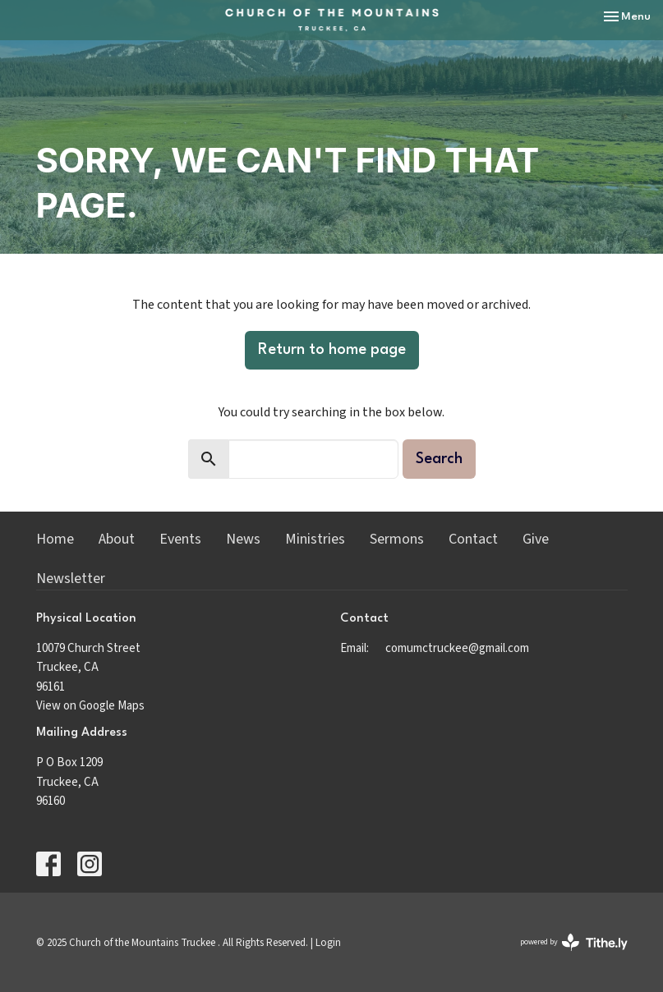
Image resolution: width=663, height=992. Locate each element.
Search (439, 459)
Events (180, 539)
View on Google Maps (90, 705)
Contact (473, 539)
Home (55, 539)
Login (328, 942)
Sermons (397, 539)
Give (536, 539)
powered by (574, 942)
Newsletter (70, 578)
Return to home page (332, 349)
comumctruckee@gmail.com (457, 648)
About (117, 539)
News (243, 539)
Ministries (315, 539)
